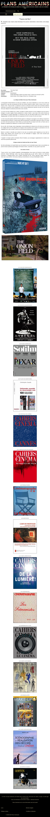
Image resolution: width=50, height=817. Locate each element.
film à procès (26, 21)
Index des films (18, 14)
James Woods (39, 21)
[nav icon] (6, 14)
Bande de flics (4, 116)
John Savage (46, 21)
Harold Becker (33, 21)
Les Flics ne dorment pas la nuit (26, 153)
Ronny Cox (3, 23)
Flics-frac (38, 155)
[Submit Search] (18, 11)
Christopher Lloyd (6, 21)
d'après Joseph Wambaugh (17, 21)
